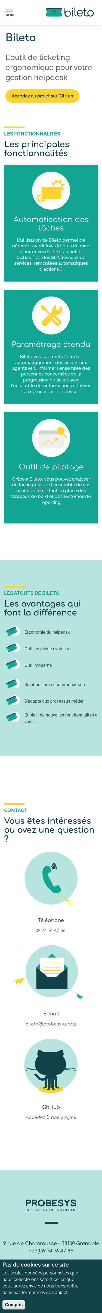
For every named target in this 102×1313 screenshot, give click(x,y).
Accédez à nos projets (51, 1117)
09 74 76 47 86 (51, 930)
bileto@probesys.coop (51, 1024)
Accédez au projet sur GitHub (42, 96)
